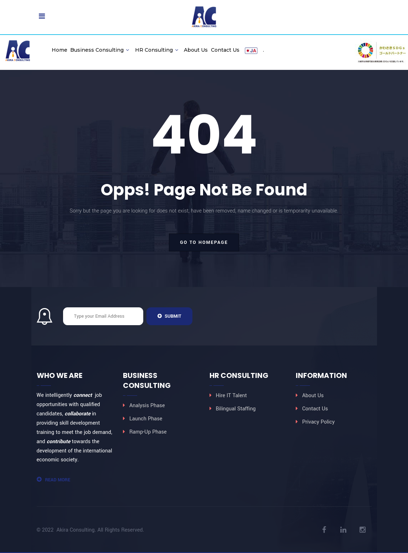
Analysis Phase (147, 405)
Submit (169, 316)
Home (59, 50)
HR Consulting (156, 50)
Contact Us (225, 50)
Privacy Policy (318, 422)
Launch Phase (145, 419)
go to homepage (204, 242)
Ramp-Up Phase (148, 432)
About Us (196, 50)
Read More (54, 480)
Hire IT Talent (231, 395)
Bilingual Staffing (236, 409)
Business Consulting (99, 50)
